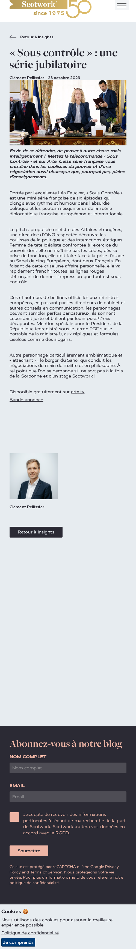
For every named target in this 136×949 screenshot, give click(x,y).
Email (17, 785)
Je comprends (18, 942)
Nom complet (28, 756)
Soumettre (29, 850)
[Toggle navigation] (122, 5)
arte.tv (78, 391)
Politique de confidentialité (30, 933)
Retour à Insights (31, 38)
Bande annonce (26, 399)
